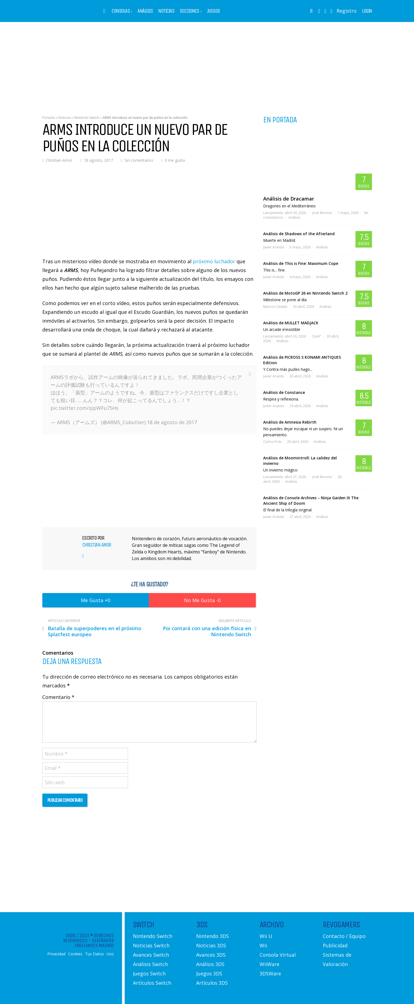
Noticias (166, 11)
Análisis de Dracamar (288, 198)
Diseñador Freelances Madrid (94, 942)
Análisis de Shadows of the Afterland (299, 233)
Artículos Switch (152, 983)
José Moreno (322, 212)
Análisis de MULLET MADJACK (290, 322)
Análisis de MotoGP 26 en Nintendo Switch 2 (305, 293)
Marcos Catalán (275, 306)
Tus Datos (94, 954)
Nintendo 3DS (212, 936)
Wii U (266, 936)
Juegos (213, 11)
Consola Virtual (278, 954)
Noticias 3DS (211, 945)
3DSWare (270, 973)
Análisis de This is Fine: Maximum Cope (300, 263)
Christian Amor (59, 160)
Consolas (121, 11)
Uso (110, 954)
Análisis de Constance (284, 392)
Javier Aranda (273, 247)
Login (367, 11)
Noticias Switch (151, 945)
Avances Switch (151, 954)
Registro (347, 10)
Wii (263, 945)
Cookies (75, 954)
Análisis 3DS (210, 964)
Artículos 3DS (212, 983)
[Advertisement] (207, 64)
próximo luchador (214, 261)
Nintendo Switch (86, 117)
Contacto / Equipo (344, 936)
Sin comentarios (138, 160)
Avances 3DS (211, 954)
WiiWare (269, 964)
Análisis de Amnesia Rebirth (289, 422)
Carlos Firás (272, 441)
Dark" (316, 336)
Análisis (145, 11)
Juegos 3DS (209, 973)
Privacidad (56, 954)
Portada (48, 117)
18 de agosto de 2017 (172, 422)
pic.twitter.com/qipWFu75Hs (84, 408)
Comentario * (58, 697)
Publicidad (335, 945)
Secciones (189, 11)
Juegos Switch (149, 973)
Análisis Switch (150, 964)
